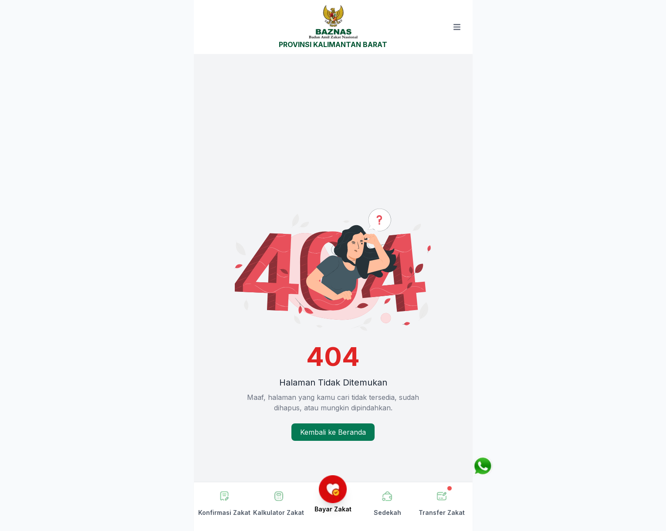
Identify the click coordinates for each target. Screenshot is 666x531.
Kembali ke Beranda (333, 432)
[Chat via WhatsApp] (483, 466)
